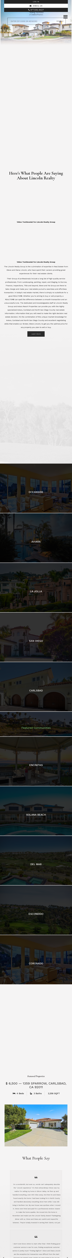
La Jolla (36, 591)
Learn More (36, 334)
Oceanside (36, 492)
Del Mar (36, 864)
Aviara (36, 541)
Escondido (36, 913)
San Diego (36, 641)
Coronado (36, 963)
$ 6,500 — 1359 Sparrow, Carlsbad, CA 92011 (36, 1085)
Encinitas (36, 765)
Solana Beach (36, 814)
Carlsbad (36, 690)
